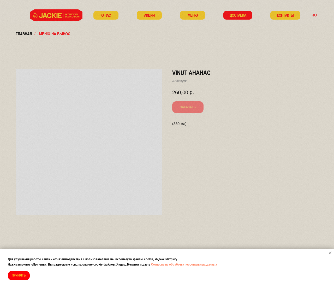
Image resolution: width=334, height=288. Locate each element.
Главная (24, 33)
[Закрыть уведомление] (330, 252)
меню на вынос (54, 33)
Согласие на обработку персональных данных (184, 264)
